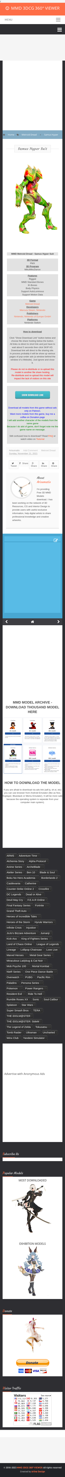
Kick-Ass (12, 938)
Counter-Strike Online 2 (20, 888)
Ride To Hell (35, 993)
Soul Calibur (51, 999)
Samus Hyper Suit (32, 148)
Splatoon (12, 1004)
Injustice (31, 927)
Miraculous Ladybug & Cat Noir (25, 960)
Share (23, 463)
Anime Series (14, 866)
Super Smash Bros (18, 1010)
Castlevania (13, 883)
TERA (36, 1010)
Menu (8, 20)
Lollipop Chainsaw (31, 949)
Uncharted (49, 1032)
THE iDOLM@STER (18, 1015)
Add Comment (30, 450)
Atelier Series (14, 872)
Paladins (12, 982)
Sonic (36, 999)
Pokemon (12, 988)
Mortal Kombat (40, 966)
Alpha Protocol (37, 861)
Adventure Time (28, 855)
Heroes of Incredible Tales (22, 916)
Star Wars (27, 1004)
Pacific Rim (43, 977)
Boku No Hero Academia (21, 877)
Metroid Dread (32, 304)
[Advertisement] (32, 93)
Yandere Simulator (34, 1037)
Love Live (52, 949)
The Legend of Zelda (19, 1026)
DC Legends (14, 894)
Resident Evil (14, 993)
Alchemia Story (15, 861)
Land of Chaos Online (19, 944)
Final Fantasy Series (18, 905)
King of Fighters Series (34, 938)
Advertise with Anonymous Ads (24, 1074)
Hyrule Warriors (44, 922)
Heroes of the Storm (18, 922)
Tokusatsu (41, 1026)
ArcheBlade (33, 866)
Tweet (14, 464)
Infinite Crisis (14, 927)
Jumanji (45, 933)
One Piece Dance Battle (39, 971)
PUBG (29, 977)
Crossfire (43, 888)
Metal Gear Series (40, 955)
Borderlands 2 (49, 877)
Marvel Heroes (15, 955)
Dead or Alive (33, 894)
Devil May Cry (15, 899)
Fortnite (39, 905)
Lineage (11, 949)
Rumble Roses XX (17, 999)
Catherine (30, 883)
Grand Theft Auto (17, 910)
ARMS (10, 855)
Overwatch (13, 977)
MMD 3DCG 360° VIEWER (35, 8)
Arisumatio (44, 482)
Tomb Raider (14, 1032)
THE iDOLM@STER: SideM (23, 1021)
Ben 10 (31, 872)
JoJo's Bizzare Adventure (21, 933)
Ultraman (31, 1032)
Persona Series (30, 982)
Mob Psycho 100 (16, 966)
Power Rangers (34, 988)
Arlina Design (38, 1471)
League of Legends (48, 944)
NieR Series (13, 971)
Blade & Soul (47, 872)
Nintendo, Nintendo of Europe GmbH (32, 316)
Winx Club (13, 1037)
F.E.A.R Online (36, 899)
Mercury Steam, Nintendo (32, 310)
